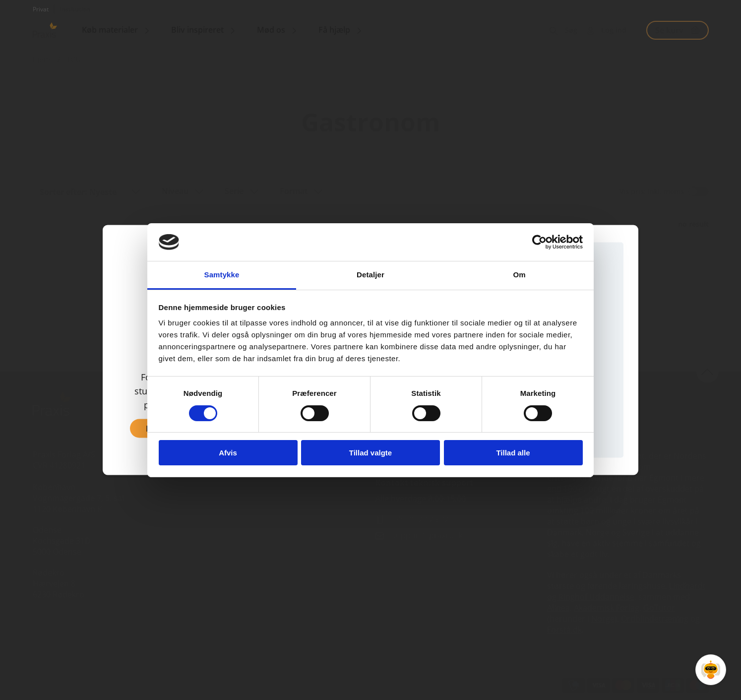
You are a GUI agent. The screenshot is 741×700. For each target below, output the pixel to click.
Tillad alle (513, 452)
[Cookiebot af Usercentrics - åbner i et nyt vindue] (539, 242)
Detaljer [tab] (370, 274)
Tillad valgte (370, 452)
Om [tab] (519, 274)
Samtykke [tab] (222, 274)
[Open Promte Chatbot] (710, 669)
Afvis (228, 452)
